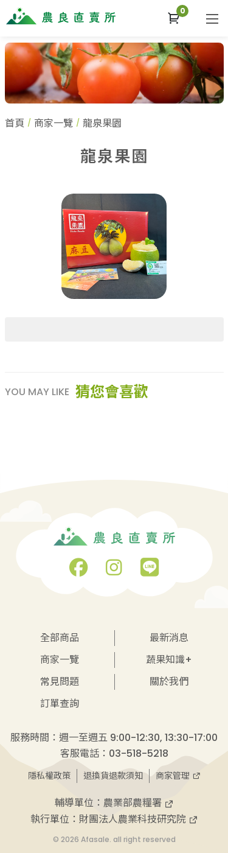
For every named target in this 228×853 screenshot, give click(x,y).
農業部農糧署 (138, 803)
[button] (173, 18)
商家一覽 (53, 123)
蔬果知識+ (169, 660)
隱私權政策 (49, 776)
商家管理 (178, 776)
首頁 (14, 123)
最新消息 (169, 638)
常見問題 (59, 682)
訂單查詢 (59, 704)
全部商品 (59, 638)
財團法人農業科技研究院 (138, 819)
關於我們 (169, 682)
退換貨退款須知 (113, 776)
